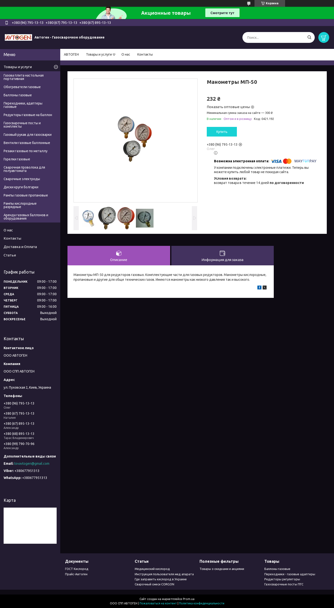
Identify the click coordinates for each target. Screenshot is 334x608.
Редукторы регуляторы (282, 579)
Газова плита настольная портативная (24, 77)
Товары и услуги (99, 54)
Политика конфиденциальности (201, 603)
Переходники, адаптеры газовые (23, 105)
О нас (125, 54)
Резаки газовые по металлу (25, 151)
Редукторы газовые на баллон (28, 115)
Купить (221, 132)
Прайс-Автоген (76, 574)
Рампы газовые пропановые (26, 195)
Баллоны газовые (18, 95)
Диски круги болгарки (21, 187)
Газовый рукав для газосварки (28, 135)
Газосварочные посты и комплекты (22, 124)
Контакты (145, 54)
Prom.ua (188, 599)
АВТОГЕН (71, 54)
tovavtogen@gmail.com (31, 463)
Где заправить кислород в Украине (161, 579)
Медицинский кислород (152, 568)
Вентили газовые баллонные (27, 143)
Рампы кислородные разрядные (20, 205)
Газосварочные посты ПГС (283, 584)
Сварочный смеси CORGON (154, 584)
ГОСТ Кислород (76, 568)
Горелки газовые (17, 159)
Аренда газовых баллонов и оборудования (26, 216)
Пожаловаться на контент (158, 603)
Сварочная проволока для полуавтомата (24, 169)
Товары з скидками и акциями (222, 568)
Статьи (10, 255)
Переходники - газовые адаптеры (289, 574)
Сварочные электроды (22, 179)
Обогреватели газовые (22, 87)
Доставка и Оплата (20, 247)
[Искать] (309, 37)
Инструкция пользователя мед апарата (164, 574)
